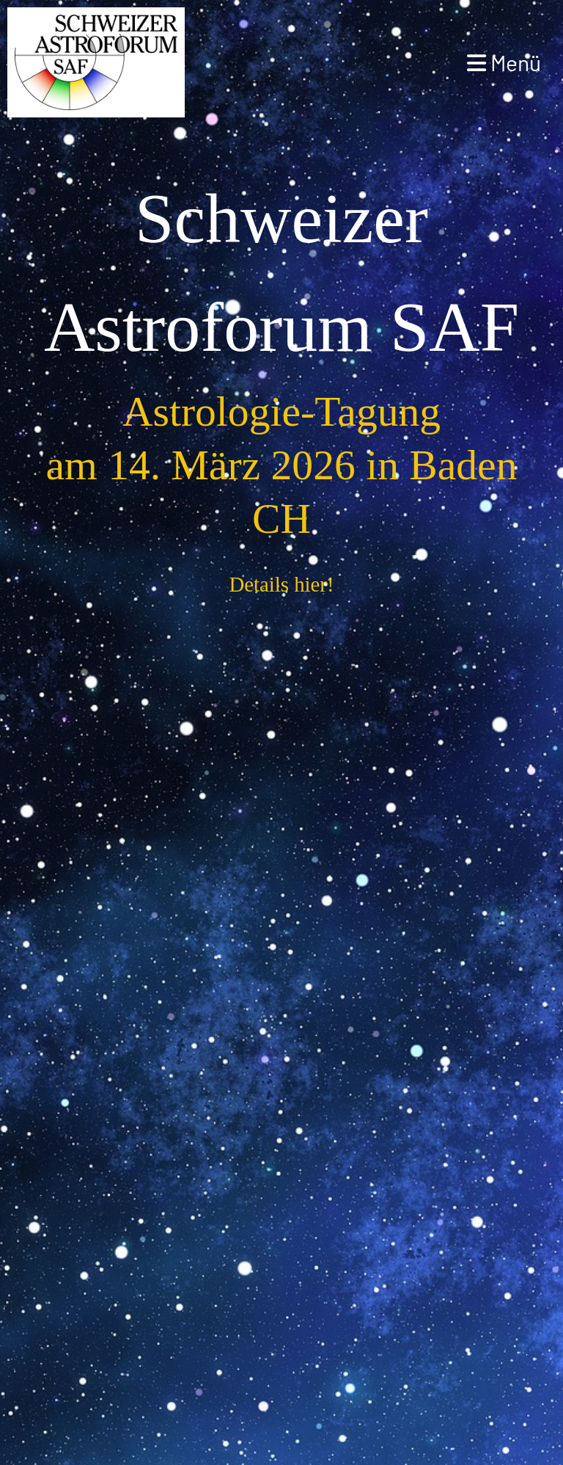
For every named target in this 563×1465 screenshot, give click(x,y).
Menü (504, 62)
